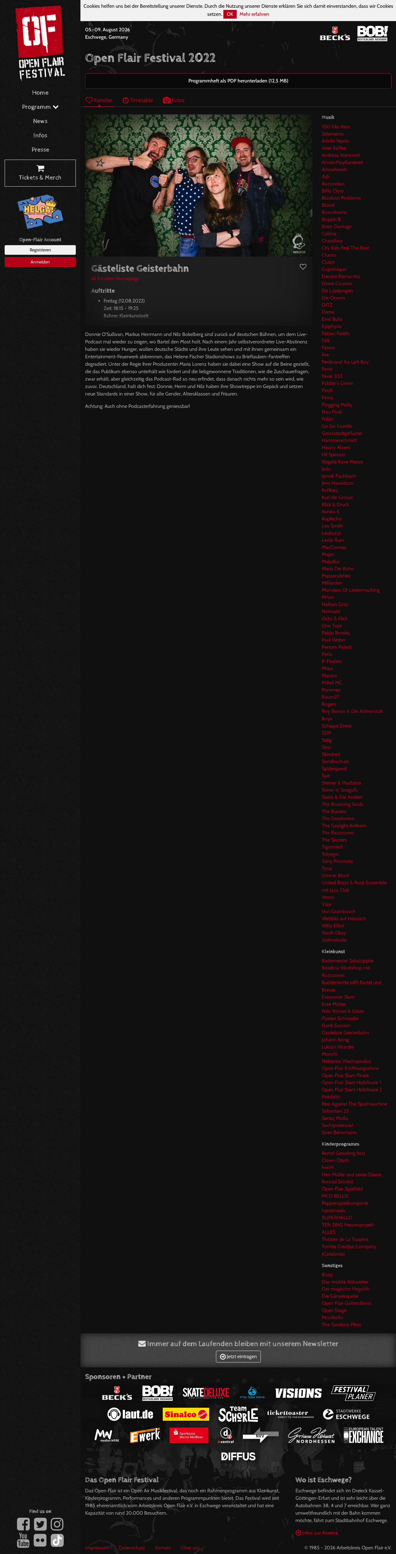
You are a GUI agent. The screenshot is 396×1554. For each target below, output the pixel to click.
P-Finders (332, 661)
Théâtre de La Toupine (345, 1239)
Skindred (331, 754)
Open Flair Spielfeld (342, 1189)
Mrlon (328, 597)
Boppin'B (331, 219)
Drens (328, 312)
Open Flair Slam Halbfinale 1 (351, 1082)
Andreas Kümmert (341, 155)
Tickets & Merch (40, 173)
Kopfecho (332, 519)
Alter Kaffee (334, 148)
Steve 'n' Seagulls (340, 790)
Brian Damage (337, 226)
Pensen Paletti (336, 647)
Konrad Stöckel (337, 1182)
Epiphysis (332, 326)
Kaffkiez (330, 490)
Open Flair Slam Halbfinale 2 (352, 1090)
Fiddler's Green (337, 383)
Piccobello (332, 1317)
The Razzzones (338, 833)
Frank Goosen (336, 1025)
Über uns (190, 1548)
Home (40, 92)
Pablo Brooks (336, 633)
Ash (326, 176)
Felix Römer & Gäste (343, 1011)
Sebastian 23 (335, 1111)
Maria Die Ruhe (338, 569)
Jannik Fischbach (339, 476)
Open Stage (334, 1310)
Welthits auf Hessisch (344, 918)
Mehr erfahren (254, 14)
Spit (326, 776)
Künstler (99, 100)
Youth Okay (334, 933)
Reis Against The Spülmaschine (354, 1104)
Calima (329, 233)
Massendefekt (336, 576)
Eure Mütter (334, 1004)
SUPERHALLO (337, 1218)
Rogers (329, 704)
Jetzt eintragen (238, 1356)
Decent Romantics (341, 276)
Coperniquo (334, 269)
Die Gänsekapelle (340, 1296)
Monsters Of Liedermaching (351, 590)
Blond (328, 205)
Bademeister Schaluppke (347, 961)
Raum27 (330, 697)
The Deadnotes (338, 818)
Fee (325, 355)
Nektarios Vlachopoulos (346, 1061)
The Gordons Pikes (341, 1324)
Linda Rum (333, 540)
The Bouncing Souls (342, 804)
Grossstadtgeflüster (342, 433)
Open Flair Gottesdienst (346, 1303)
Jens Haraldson (337, 483)
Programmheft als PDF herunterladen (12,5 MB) (238, 81)
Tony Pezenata (337, 861)
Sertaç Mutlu (335, 1118)
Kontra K (330, 511)
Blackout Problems (341, 198)
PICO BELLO (335, 1196)
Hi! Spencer (334, 454)
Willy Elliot (333, 926)
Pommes (331, 690)
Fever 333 (332, 376)
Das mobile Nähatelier (345, 1282)
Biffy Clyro (333, 191)
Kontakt (163, 1548)
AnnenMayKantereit (342, 162)
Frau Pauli (332, 412)
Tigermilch (332, 847)
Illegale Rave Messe (342, 462)
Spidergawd (334, 768)
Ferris (327, 369)
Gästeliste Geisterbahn (345, 1032)
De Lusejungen (337, 291)
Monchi (329, 1054)
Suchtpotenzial (337, 1125)
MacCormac (334, 547)
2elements (333, 134)
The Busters (334, 811)
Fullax (328, 419)
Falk (326, 340)
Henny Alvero (336, 447)
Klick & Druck (335, 504)
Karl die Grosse (337, 497)
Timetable (138, 100)
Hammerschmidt (339, 440)
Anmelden (40, 262)
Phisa (327, 668)
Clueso (329, 255)
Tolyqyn (330, 854)
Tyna (327, 868)
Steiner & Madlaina (341, 783)
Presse (40, 149)
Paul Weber (334, 640)
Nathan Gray (335, 604)
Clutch (328, 262)
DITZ (327, 305)
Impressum (97, 1548)
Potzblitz (331, 1097)
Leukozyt (331, 533)
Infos (40, 135)
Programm (40, 107)
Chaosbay (332, 241)
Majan (328, 554)
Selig (327, 740)
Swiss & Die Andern (342, 797)
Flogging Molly (337, 405)
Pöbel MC (332, 683)
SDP (326, 733)
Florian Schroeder (340, 1018)
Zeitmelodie (334, 940)
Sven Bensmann (339, 1132)
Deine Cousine (337, 283)
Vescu (328, 897)
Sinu (326, 747)
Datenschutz (131, 1548)
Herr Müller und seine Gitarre (351, 1174)
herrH (328, 1167)
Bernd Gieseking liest (343, 1153)
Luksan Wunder (338, 1047)
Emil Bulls (332, 319)
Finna (327, 397)
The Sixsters (334, 840)
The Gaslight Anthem (344, 825)
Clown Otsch (335, 1160)
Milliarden (332, 583)
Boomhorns (334, 212)
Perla (327, 654)
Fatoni (328, 348)
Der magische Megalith (346, 1289)
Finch (327, 390)
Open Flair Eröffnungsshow (350, 1068)
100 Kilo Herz (336, 127)
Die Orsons (333, 298)
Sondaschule (335, 761)
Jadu (326, 469)
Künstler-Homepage (115, 278)
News (40, 121)
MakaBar (331, 561)
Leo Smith (332, 526)
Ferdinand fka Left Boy (345, 362)
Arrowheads (334, 169)
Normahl (331, 611)
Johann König (335, 1040)
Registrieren (40, 250)
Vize (326, 904)
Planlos (329, 675)
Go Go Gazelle (337, 426)
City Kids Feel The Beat (345, 248)
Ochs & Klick (334, 618)
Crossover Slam (338, 997)
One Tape (332, 626)
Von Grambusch (338, 911)
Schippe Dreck (337, 726)
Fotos (173, 100)
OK (230, 14)
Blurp (327, 1275)
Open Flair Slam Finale (345, 1075)
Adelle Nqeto (335, 141)
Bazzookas (333, 184)
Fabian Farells (336, 333)
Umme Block (335, 875)
